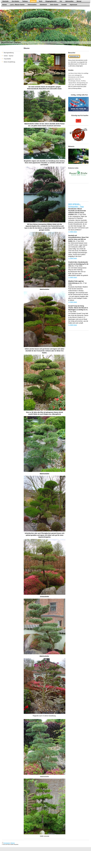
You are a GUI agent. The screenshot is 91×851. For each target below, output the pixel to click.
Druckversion (6, 843)
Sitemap (13, 843)
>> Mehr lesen (72, 231)
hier (78, 121)
